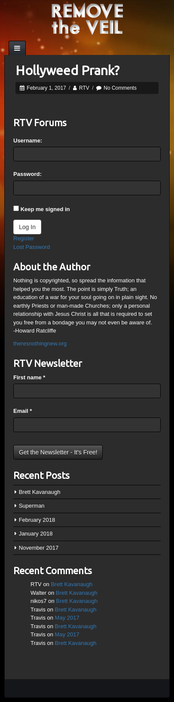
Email (22, 411)
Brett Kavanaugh (40, 492)
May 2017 (67, 617)
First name (29, 377)
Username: (27, 140)
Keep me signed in (45, 209)
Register (23, 238)
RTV (84, 88)
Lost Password (31, 247)
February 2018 (37, 520)
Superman (32, 505)
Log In (27, 227)
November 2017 (39, 548)
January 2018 (36, 533)
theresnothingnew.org (40, 343)
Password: (27, 174)
